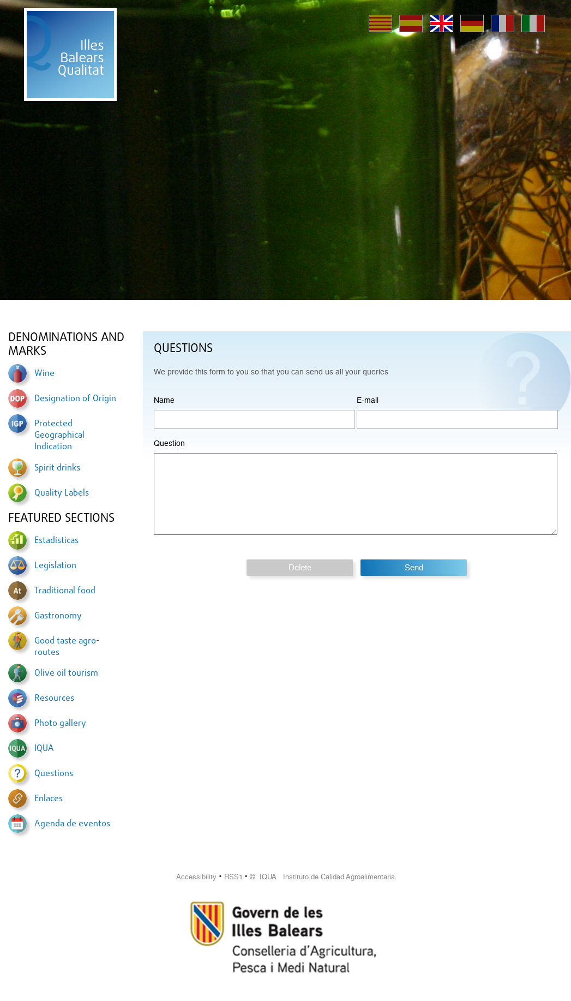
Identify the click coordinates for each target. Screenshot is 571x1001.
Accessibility (196, 877)
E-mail (367, 400)
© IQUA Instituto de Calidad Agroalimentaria (322, 877)
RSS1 (233, 877)
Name (164, 400)
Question (169, 443)
